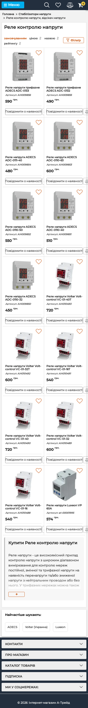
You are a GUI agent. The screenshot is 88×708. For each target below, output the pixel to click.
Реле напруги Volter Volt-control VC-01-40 (23, 439)
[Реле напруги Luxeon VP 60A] (64, 485)
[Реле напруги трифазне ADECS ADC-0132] (64, 67)
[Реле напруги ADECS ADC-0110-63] (64, 136)
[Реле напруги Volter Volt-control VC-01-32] (64, 415)
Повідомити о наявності (23, 111)
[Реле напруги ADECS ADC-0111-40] (23, 136)
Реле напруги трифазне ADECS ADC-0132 (64, 91)
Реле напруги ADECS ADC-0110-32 (23, 300)
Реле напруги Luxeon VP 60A (64, 509)
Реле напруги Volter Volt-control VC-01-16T (64, 370)
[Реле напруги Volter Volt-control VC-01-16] (23, 485)
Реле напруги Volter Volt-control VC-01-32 (64, 439)
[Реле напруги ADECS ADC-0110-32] (23, 276)
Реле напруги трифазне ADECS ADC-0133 (23, 91)
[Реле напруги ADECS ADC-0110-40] (64, 206)
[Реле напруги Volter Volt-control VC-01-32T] (23, 345)
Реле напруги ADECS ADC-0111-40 (23, 161)
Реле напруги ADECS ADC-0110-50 (23, 230)
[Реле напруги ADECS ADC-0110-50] (23, 206)
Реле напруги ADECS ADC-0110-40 (64, 230)
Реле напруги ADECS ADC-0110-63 (64, 161)
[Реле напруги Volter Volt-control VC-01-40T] (64, 276)
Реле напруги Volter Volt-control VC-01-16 (23, 509)
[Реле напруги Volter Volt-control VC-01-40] (23, 415)
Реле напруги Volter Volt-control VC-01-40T (64, 300)
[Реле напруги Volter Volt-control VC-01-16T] (64, 345)
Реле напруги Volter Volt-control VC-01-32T (23, 370)
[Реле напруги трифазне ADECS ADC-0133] (23, 67)
